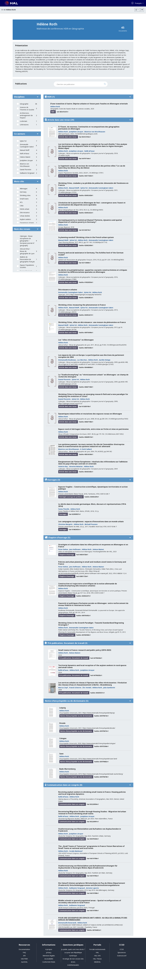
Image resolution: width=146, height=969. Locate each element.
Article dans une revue (88, 119)
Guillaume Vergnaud (27, 173)
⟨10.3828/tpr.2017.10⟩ (99, 242)
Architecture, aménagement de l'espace (26, 115)
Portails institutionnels (97, 949)
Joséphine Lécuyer (26, 160)
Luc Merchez (82, 360)
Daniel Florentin (25, 169)
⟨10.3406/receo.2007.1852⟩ (114, 434)
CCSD (122, 949)
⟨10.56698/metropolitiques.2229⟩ (86, 134)
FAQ (24, 952)
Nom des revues (26, 229)
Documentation (24, 949)
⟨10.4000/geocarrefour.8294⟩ (116, 345)
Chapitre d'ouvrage (88, 537)
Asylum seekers (25, 219)
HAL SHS (97, 956)
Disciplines (26, 96)
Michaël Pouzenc (91, 524)
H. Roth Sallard (86, 449)
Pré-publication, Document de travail (88, 643)
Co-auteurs (26, 133)
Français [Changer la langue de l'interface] (138, 3)
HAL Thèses (97, 959)
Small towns (24, 199)
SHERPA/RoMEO (73, 965)
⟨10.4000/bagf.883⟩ (117, 260)
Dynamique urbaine (27, 223)
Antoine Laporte (92, 888)
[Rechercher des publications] (106, 84)
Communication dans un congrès (88, 785)
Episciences (122, 952)
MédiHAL (97, 962)
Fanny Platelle (63, 509)
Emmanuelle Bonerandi (67, 923)
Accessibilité (48, 959)
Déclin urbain (24, 209)
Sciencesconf (121, 956)
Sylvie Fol (23, 141)
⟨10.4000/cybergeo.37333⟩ (67, 192)
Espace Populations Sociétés (27, 266)
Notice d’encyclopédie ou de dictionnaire (88, 700)
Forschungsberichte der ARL (102, 552)
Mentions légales (49, 956)
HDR (88, 96)
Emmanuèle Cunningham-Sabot (27, 145)
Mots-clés (26, 181)
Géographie (24, 104)
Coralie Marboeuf (76, 851)
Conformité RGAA (48, 962)
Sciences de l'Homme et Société (27, 108)
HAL (97, 952)
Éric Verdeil (87, 688)
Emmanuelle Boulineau (67, 360)
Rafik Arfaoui (24, 153)
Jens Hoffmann (75, 549)
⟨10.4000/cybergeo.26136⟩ (67, 330)
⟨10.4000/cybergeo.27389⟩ (67, 279)
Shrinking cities (25, 195)
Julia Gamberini (109, 688)
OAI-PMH (24, 959)
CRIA (21, 206)
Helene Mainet (25, 157)
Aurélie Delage (104, 360)
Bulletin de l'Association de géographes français (27, 259)
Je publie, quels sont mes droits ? (73, 949)
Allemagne (23, 189)
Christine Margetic (65, 524)
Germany (23, 192)
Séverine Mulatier (76, 466)
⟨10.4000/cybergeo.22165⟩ (104, 364)
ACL (21, 202)
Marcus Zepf (63, 688)
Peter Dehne (63, 549)
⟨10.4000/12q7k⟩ (64, 155)
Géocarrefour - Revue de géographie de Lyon (27, 251)
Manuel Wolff (24, 150)
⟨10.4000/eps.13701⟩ (96, 173)
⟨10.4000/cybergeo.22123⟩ (67, 384)
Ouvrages (88, 479)
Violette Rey (63, 466)
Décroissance (25, 212)
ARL (86, 571)
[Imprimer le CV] (142, 9)
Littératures (24, 125)
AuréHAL (24, 962)
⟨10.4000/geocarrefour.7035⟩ (118, 419)
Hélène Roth (55, 107)
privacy (48, 952)
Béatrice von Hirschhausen (25, 165)
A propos (48, 949)
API (24, 956)
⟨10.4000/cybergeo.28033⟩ (67, 312)
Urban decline (25, 216)
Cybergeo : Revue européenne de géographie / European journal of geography (27, 240)
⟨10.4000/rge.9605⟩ (96, 210)
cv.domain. (23, 121)
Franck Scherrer (75, 688)
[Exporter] (137, 9)
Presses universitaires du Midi (68, 527)
